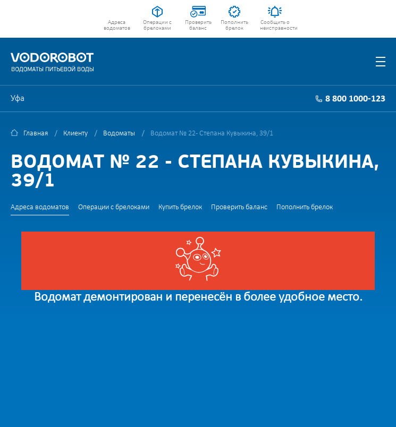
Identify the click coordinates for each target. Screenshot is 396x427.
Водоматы (119, 134)
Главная (35, 134)
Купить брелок (180, 207)
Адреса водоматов (117, 25)
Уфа (17, 98)
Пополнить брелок (234, 25)
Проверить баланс (198, 25)
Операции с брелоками (157, 25)
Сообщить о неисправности (275, 25)
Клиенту (75, 134)
